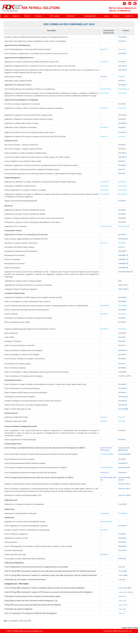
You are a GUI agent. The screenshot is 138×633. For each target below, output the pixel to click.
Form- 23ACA (123, 605)
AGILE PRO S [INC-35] (125, 272)
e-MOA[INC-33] (123, 263)
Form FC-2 (121, 169)
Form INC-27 (122, 157)
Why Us (27, 16)
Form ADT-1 (122, 318)
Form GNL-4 (123, 504)
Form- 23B (122, 609)
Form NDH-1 (122, 534)
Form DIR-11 (122, 354)
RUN (119, 281)
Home (6, 16)
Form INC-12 (122, 132)
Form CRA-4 (122, 310)
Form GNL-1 (104, 127)
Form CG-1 (104, 49)
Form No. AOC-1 (124, 484)
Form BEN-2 (122, 301)
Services (39, 16)
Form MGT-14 (122, 350)
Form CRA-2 (122, 53)
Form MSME (104, 305)
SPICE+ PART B (123, 289)
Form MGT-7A (122, 463)
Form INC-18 (122, 66)
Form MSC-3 (122, 368)
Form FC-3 (121, 173)
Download (71, 16)
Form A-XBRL (123, 575)
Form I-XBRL (123, 571)
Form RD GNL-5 (105, 89)
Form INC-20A (123, 396)
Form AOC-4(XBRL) (107, 454)
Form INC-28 (122, 405)
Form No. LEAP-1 (125, 376)
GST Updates (55, 16)
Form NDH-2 (122, 85)
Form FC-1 (121, 247)
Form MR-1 (122, 439)
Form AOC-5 (122, 392)
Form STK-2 (104, 108)
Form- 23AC (122, 600)
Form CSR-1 (122, 234)
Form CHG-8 (104, 93)
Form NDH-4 (122, 297)
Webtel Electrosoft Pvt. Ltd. (122, 631)
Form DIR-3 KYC (106, 226)
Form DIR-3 (122, 210)
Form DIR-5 (122, 214)
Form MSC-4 (122, 123)
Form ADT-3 (122, 322)
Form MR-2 (122, 430)
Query (106, 16)
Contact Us (129, 16)
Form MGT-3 (122, 384)
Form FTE (103, 136)
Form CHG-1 (104, 182)
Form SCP (103, 421)
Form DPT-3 (104, 314)
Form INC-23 (122, 70)
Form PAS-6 (122, 558)
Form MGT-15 (122, 388)
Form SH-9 (121, 341)
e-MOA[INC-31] (123, 259)
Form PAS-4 (104, 554)
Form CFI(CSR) (123, 409)
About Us (16, 16)
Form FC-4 (121, 364)
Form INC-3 (122, 145)
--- (119, 521)
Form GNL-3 (122, 201)
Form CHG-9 (104, 194)
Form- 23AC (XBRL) (125, 588)
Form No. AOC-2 (124, 489)
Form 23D (122, 579)
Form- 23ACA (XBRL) (126, 592)
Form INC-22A (123, 239)
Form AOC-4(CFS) (106, 467)
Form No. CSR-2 (124, 495)
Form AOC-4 (104, 472)
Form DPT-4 (104, 329)
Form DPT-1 (104, 530)
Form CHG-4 (104, 186)
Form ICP (103, 417)
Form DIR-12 (122, 165)
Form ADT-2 (104, 62)
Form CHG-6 (104, 190)
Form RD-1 (121, 81)
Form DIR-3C (122, 37)
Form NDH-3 (122, 542)
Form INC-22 (122, 153)
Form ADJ (103, 76)
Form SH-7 (121, 161)
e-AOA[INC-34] (123, 267)
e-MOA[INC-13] (123, 255)
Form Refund (105, 513)
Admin (116, 16)
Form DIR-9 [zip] (105, 521)
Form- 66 (121, 613)
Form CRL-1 (122, 41)
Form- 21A (122, 596)
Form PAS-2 (122, 550)
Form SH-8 (121, 337)
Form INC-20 (122, 401)
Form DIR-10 (122, 526)
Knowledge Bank (90, 16)
